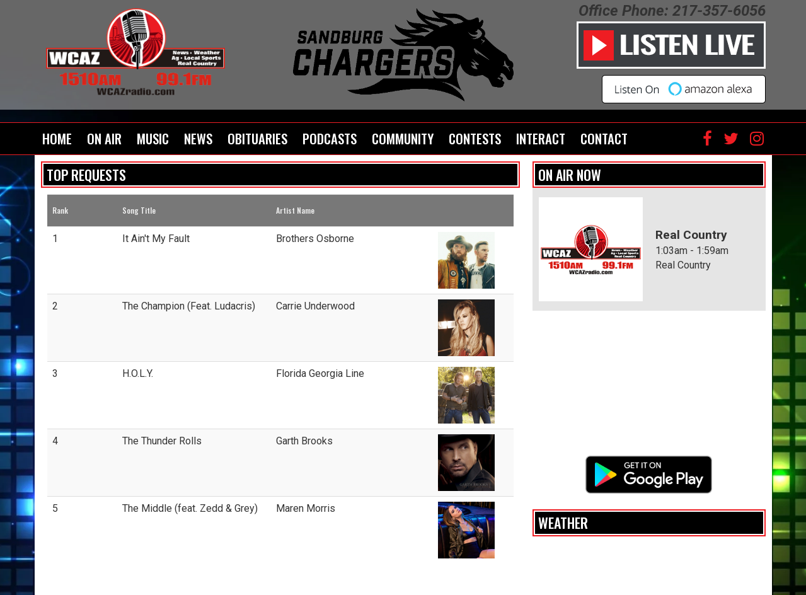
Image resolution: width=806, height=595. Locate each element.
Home (57, 138)
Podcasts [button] (329, 138)
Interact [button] (540, 138)
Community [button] (403, 138)
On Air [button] (104, 138)
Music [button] (153, 138)
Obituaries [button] (257, 138)
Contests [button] (475, 138)
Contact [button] (604, 138)
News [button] (198, 138)
